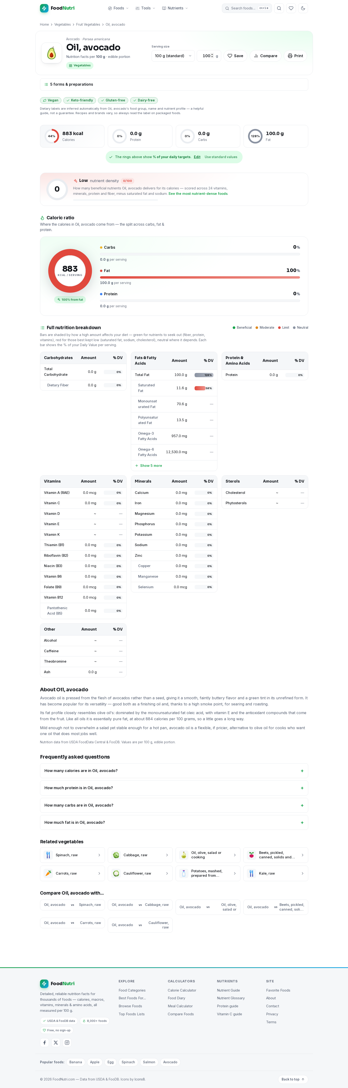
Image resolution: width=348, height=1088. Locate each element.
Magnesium (144, 514)
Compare (265, 55)
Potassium (143, 534)
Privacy (272, 1014)
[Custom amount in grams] (206, 56)
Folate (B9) (53, 587)
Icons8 (140, 1079)
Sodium (141, 545)
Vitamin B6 (53, 576)
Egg (111, 1062)
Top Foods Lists (132, 1014)
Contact (272, 1006)
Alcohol (50, 640)
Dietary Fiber (58, 385)
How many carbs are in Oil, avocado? (78, 805)
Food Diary (176, 998)
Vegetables (62, 24)
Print (295, 55)
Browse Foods (130, 1006)
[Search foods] (279, 8)
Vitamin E (52, 524)
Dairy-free (144, 100)
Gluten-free (113, 100)
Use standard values (221, 157)
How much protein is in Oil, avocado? (78, 787)
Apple (95, 1062)
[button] (247, 8)
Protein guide (227, 1006)
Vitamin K (52, 534)
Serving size (160, 46)
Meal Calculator (180, 1006)
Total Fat (142, 375)
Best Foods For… (132, 998)
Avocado (170, 1062)
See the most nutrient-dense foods (198, 194)
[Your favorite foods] (291, 8)
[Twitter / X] (55, 1042)
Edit (197, 157)
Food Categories (132, 990)
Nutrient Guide (228, 990)
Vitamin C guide (229, 1014)
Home (44, 24)
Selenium (145, 587)
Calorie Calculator (182, 990)
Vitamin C (52, 503)
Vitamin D (52, 514)
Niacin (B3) (53, 566)
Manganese (148, 576)
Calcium (141, 493)
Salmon (149, 1062)
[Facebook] (44, 1042)
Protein (232, 375)
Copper (144, 566)
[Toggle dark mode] (303, 8)
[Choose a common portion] (173, 56)
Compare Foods (181, 1014)
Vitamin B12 (53, 597)
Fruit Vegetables (88, 24)
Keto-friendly (79, 100)
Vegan (50, 100)
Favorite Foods (278, 990)
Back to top (293, 1079)
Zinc (138, 555)
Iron (138, 503)
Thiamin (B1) (54, 545)
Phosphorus (145, 524)
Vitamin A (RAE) (57, 493)
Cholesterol (235, 493)
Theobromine (55, 661)
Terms (271, 1022)
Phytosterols (236, 503)
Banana (75, 1062)
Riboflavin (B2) (56, 555)
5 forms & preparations (68, 84)
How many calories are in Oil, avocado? (81, 770)
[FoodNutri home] (57, 8)
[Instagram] (67, 1042)
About (271, 998)
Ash (47, 672)
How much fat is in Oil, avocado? (74, 822)
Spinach (128, 1062)
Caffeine (51, 651)
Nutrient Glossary (231, 998)
